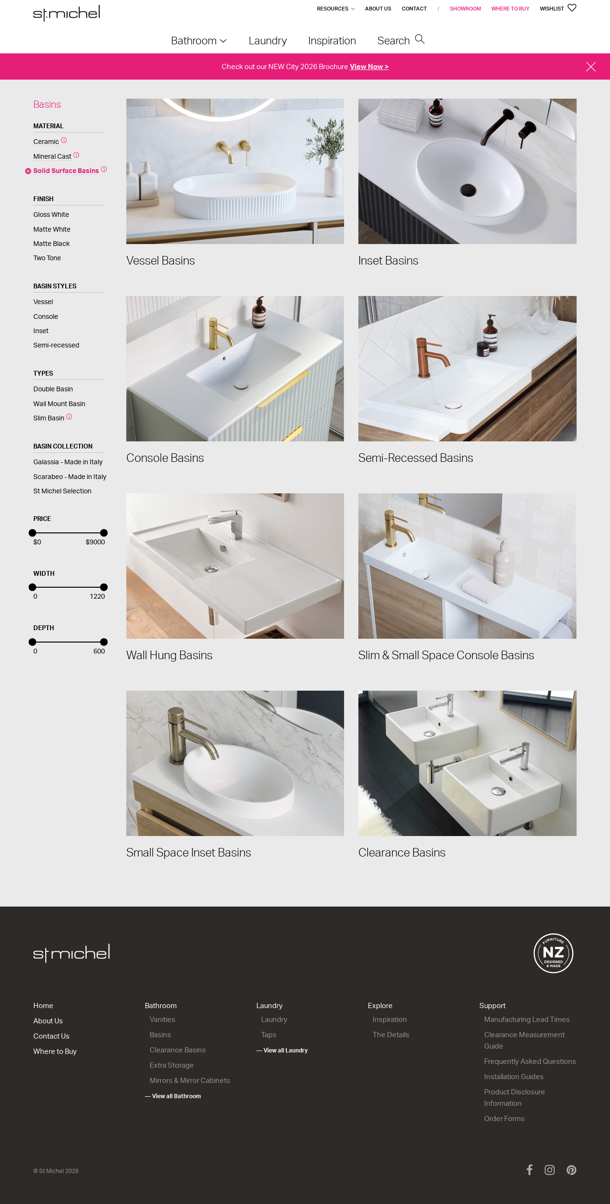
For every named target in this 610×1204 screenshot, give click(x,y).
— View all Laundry (282, 1050)
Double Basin (53, 389)
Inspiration (390, 1019)
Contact (414, 8)
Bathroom (161, 1005)
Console (45, 316)
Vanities (162, 1019)
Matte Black (51, 243)
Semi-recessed (56, 345)
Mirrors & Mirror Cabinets (190, 1080)
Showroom (465, 8)
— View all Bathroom (173, 1096)
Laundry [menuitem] (268, 40)
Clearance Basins (178, 1049)
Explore (380, 1005)
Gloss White (51, 214)
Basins (160, 1034)
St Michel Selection (62, 491)
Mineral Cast (52, 156)
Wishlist (558, 8)
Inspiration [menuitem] (332, 40)
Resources (332, 8)
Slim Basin (48, 418)
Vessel (43, 301)
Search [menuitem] (401, 40)
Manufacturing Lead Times (527, 1019)
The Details (391, 1034)
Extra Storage (172, 1065)
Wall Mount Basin (59, 403)
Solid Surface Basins (66, 170)
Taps (268, 1034)
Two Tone (47, 258)
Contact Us (51, 1036)
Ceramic (46, 141)
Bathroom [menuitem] (194, 40)
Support (492, 1005)
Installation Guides (514, 1076)
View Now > (369, 66)
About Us (378, 8)
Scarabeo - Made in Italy (69, 476)
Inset (41, 331)
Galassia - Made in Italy (67, 462)
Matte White (52, 229)
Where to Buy (510, 8)
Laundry (269, 1005)
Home (43, 1005)
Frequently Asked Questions (530, 1061)
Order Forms (504, 1118)
